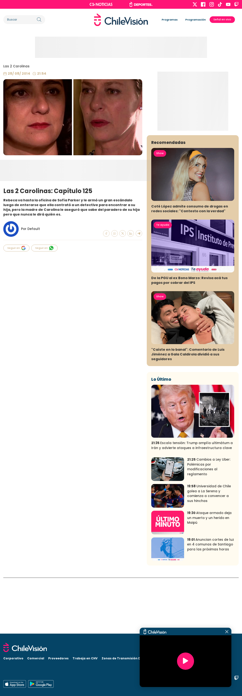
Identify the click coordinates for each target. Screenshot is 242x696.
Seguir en (16, 248)
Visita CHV (161, 658)
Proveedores (58, 658)
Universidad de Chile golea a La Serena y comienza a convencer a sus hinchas (209, 549)
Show (160, 209)
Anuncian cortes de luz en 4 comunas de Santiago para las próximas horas (210, 600)
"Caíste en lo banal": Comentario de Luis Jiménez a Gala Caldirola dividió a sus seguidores (188, 410)
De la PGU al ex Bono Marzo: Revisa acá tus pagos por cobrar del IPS (189, 336)
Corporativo (13, 658)
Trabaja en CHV (85, 658)
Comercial (35, 658)
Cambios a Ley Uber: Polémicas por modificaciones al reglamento (208, 522)
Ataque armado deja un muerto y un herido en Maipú (209, 574)
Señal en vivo (222, 19)
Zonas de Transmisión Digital (125, 658)
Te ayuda (162, 281)
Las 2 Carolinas (16, 66)
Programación (195, 20)
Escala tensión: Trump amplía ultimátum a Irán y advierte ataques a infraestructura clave (192, 501)
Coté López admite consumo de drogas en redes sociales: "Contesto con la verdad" (189, 264)
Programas (170, 20)
